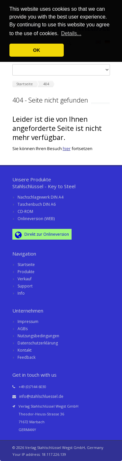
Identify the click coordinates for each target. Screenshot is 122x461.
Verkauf (25, 279)
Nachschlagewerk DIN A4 (40, 197)
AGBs (23, 328)
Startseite (26, 264)
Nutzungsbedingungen (38, 336)
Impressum (28, 321)
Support (25, 286)
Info (21, 293)
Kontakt (25, 350)
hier (67, 148)
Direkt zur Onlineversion (42, 235)
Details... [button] (71, 33)
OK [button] (36, 50)
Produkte (26, 271)
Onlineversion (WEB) (36, 218)
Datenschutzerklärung (38, 343)
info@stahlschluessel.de (41, 396)
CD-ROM (25, 211)
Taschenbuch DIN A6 (37, 204)
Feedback (26, 357)
